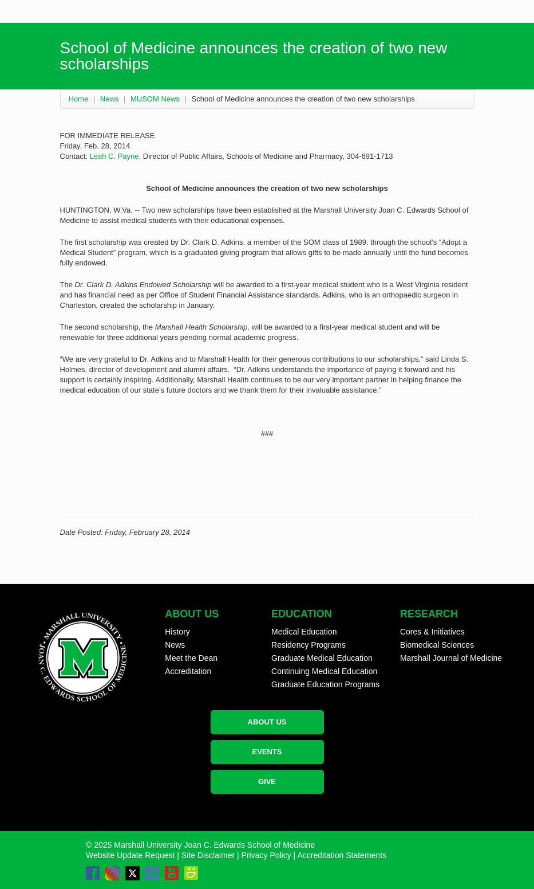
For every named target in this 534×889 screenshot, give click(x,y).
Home (79, 99)
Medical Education (304, 631)
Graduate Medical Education (322, 658)
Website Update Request (130, 855)
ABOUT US (267, 722)
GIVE (267, 781)
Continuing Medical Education (324, 671)
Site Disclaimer (208, 855)
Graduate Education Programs (325, 684)
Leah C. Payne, (115, 156)
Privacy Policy (266, 855)
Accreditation (188, 671)
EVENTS (267, 751)
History (177, 631)
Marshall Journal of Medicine (451, 658)
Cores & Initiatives (432, 631)
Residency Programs (308, 644)
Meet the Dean (191, 658)
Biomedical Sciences (437, 644)
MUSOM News (155, 99)
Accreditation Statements (341, 855)
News (109, 99)
